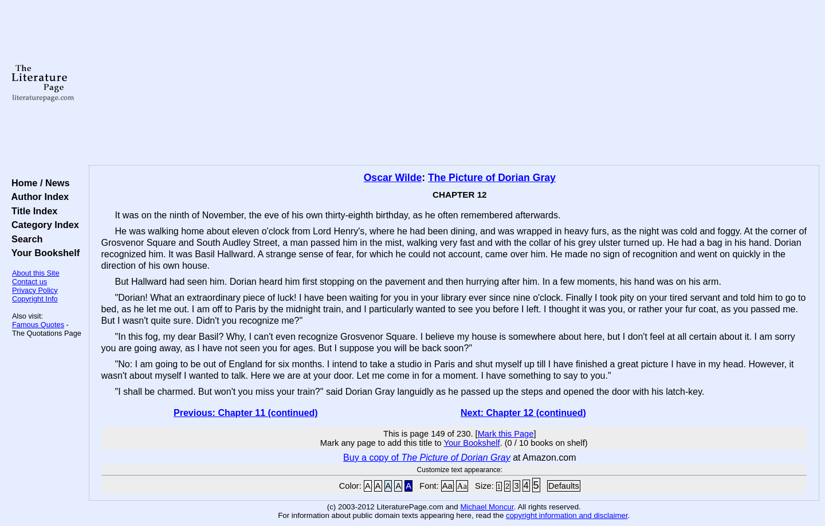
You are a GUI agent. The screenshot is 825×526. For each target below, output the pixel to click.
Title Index (31, 211)
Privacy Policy (35, 290)
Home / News (38, 183)
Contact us (29, 281)
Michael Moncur (486, 507)
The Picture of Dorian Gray (492, 177)
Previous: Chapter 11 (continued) (246, 413)
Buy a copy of (426, 457)
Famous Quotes (38, 324)
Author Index (37, 196)
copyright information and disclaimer (567, 515)
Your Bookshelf (43, 253)
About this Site (36, 273)
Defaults (563, 485)
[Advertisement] (454, 83)
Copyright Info (35, 299)
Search (24, 239)
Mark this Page (506, 433)
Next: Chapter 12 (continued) (523, 413)
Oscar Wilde (393, 177)
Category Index (42, 224)
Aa (447, 485)
